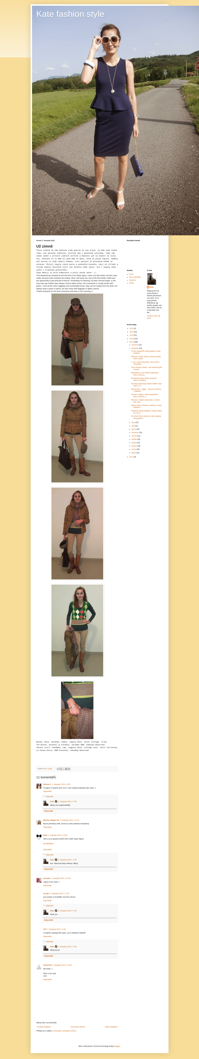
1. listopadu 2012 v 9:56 (61, 784)
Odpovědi (49, 797)
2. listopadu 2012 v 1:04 (56, 929)
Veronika (46, 878)
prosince (135, 345)
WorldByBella (48, 844)
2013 (131, 339)
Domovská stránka (78, 1027)
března (134, 446)
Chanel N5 (47, 965)
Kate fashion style (70, 14)
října (133, 422)
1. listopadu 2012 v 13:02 (57, 835)
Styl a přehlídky (135, 277)
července (135, 432)
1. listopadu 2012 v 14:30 (61, 878)
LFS (45, 929)
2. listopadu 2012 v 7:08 (67, 802)
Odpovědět (47, 791)
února (133, 449)
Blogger (117, 1046)
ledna (133, 453)
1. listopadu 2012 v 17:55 (59, 894)
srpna (133, 429)
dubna (134, 443)
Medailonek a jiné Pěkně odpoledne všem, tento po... (144, 374)
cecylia (46, 894)
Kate (52, 802)
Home (131, 274)
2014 (131, 335)
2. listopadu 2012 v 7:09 (67, 860)
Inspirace (132, 280)
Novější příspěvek (44, 1027)
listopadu (135, 348)
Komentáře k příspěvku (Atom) (64, 1031)
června (134, 436)
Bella (45, 835)
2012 (131, 342)
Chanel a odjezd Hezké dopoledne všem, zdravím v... (144, 395)
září (133, 426)
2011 (131, 457)
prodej (131, 283)
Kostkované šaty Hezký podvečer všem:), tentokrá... (143, 379)
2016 (131, 328)
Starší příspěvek (111, 1027)
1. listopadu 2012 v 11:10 (69, 820)
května (134, 439)
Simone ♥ (47, 784)
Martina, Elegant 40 (51, 820)
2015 (131, 332)
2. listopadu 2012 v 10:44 (62, 965)
